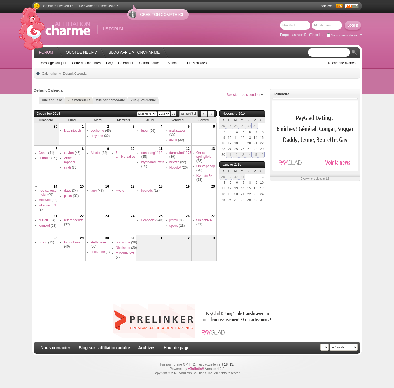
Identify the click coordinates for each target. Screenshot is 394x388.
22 (82, 216)
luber (145, 131)
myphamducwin (152, 162)
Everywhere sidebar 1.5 (315, 178)
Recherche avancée (342, 63)
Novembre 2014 (234, 114)
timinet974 (204, 220)
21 (55, 216)
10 (132, 149)
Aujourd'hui (188, 114)
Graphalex (148, 220)
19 (187, 186)
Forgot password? (293, 35)
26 (187, 216)
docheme (97, 131)
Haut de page (176, 347)
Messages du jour (53, 63)
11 (160, 149)
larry (94, 190)
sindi (67, 167)
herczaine (98, 252)
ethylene (97, 136)
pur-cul (44, 220)
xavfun (69, 153)
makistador (177, 131)
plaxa (68, 196)
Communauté (149, 63)
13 (213, 149)
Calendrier (125, 63)
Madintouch (72, 131)
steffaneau (98, 242)
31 (132, 238)
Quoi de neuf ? (81, 52)
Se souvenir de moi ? (344, 35)
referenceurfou (74, 220)
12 (187, 149)
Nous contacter (55, 347)
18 (160, 186)
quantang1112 (151, 153)
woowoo (45, 200)
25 (160, 216)
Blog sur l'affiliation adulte (104, 347)
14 (55, 186)
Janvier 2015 (231, 164)
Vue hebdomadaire (110, 100)
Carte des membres (86, 63)
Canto (43, 153)
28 (55, 238)
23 (107, 216)
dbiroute (44, 158)
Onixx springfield (204, 155)
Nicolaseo (123, 248)
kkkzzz (174, 162)
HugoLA (175, 167)
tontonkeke (72, 242)
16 (107, 186)
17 (132, 186)
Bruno (43, 242)
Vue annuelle (52, 100)
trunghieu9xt (125, 253)
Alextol (95, 153)
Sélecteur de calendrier (243, 95)
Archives (327, 6)
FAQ (109, 63)
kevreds (147, 190)
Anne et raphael (69, 160)
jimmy (173, 220)
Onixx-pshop (205, 166)
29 (82, 238)
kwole (120, 190)
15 (82, 186)
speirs (173, 226)
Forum (46, 52)
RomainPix (204, 175)
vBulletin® (196, 369)
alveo (173, 140)
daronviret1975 (180, 153)
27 (213, 216)
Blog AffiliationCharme (134, 52)
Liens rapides (197, 63)
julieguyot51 (47, 205)
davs (67, 190)
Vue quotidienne (143, 100)
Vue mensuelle (79, 100)
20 (213, 186)
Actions (173, 63)
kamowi (44, 226)
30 (55, 126)
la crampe (123, 242)
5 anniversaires (125, 155)
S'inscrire (316, 35)
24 (132, 216)
